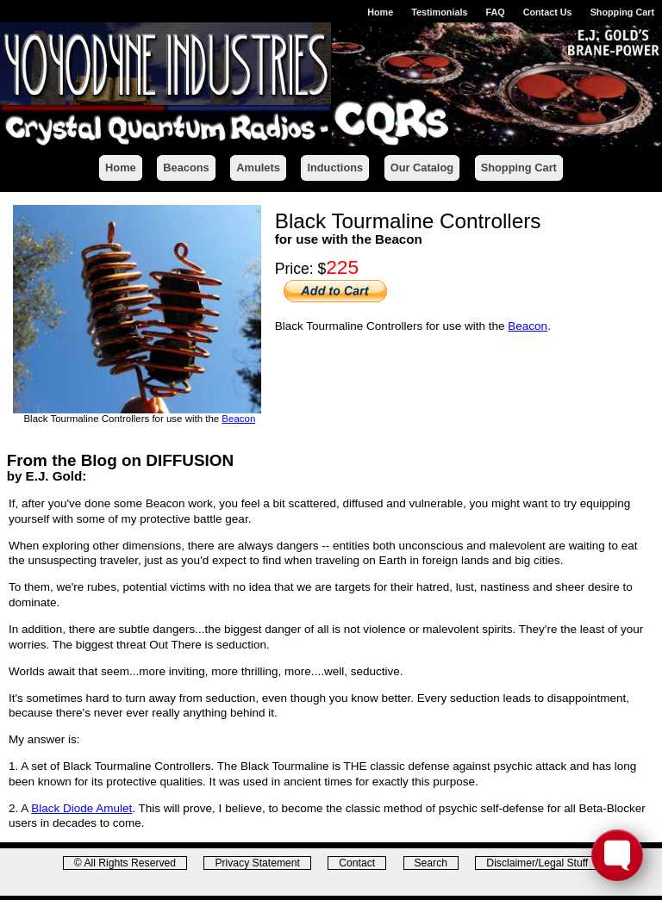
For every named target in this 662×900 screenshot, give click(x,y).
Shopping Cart (622, 12)
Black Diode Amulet (81, 808)
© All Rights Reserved (125, 863)
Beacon (238, 418)
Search (431, 863)
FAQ (494, 12)
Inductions (335, 167)
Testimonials (439, 12)
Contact (357, 863)
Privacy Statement (257, 863)
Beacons (186, 167)
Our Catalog (421, 167)
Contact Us (547, 12)
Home (380, 12)
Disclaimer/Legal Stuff (537, 863)
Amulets (258, 167)
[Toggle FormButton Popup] (617, 855)
